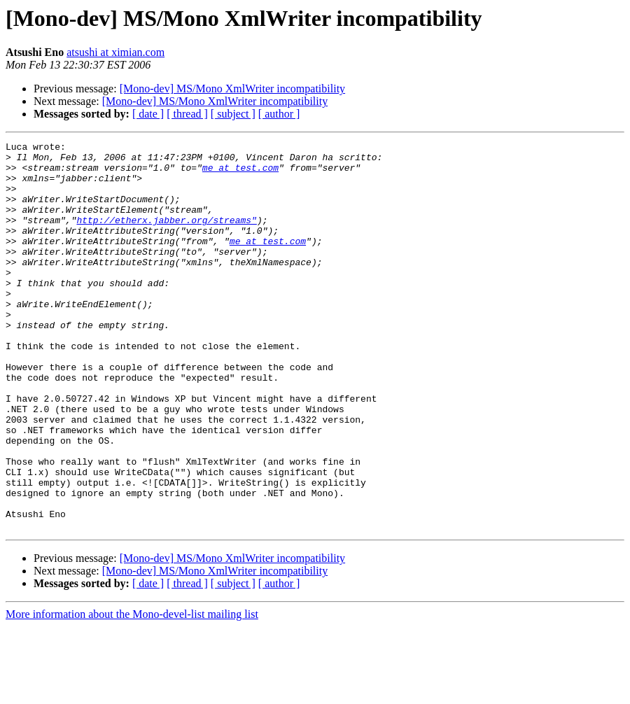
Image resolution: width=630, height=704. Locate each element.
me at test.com (240, 173)
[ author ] (279, 114)
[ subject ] (233, 114)
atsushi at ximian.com (115, 52)
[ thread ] (187, 114)
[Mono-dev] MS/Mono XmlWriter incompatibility (232, 88)
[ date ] (148, 114)
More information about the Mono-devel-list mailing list (132, 692)
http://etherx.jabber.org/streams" (166, 236)
